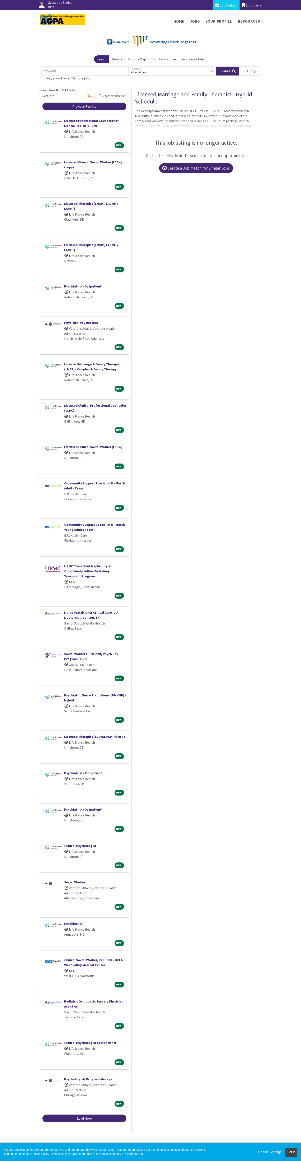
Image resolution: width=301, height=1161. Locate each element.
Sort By (47, 96)
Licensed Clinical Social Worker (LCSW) (93, 447)
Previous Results (84, 106)
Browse (117, 59)
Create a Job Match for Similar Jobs (196, 168)
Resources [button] (249, 21)
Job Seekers (226, 5)
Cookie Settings (270, 1152)
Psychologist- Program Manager (89, 1079)
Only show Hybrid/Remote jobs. (68, 78)
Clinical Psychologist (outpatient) (90, 1043)
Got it (291, 1152)
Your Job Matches (164, 59)
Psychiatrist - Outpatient (83, 773)
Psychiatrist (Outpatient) (83, 286)
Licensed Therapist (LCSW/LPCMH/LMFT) (94, 736)
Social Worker (74, 882)
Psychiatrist (73, 923)
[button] (249, 71)
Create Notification (112, 96)
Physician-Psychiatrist (81, 323)
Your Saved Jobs (193, 59)
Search (101, 59)
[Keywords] (84, 71)
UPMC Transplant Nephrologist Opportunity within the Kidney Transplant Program (88, 571)
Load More (84, 1118)
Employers (251, 5)
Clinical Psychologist (80, 846)
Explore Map (137, 59)
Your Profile (219, 21)
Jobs (195, 21)
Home (178, 21)
